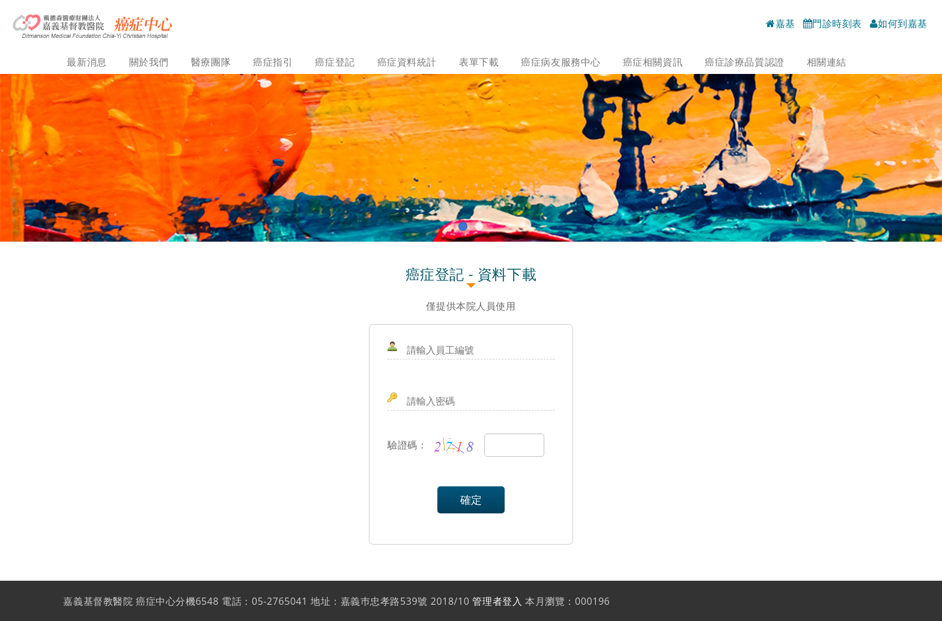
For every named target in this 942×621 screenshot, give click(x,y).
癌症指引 (273, 62)
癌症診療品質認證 (744, 62)
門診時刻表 (832, 23)
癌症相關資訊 (652, 62)
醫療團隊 (211, 62)
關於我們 (149, 62)
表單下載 (479, 62)
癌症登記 (334, 62)
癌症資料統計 (407, 62)
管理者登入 (497, 601)
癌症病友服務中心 (560, 62)
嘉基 (780, 23)
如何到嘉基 (899, 23)
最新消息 (86, 62)
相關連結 (826, 62)
